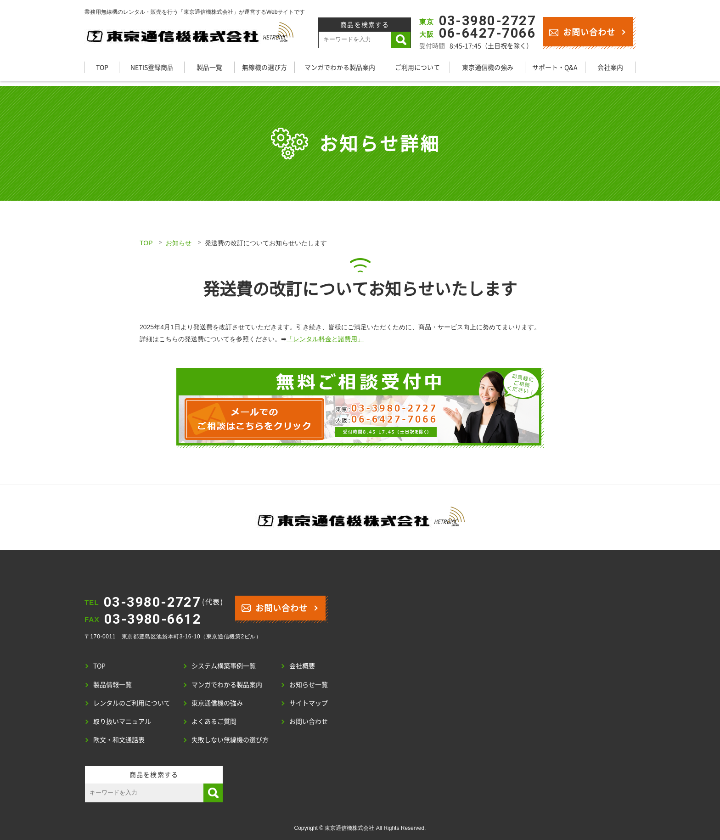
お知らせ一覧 (308, 684)
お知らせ (178, 243)
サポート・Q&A (555, 67)
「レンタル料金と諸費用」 (325, 339)
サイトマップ (308, 702)
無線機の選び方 (264, 67)
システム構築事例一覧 (223, 665)
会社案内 (610, 67)
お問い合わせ (582, 31)
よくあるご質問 (213, 721)
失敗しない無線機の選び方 (230, 739)
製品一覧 (209, 67)
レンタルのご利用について (131, 702)
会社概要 (302, 665)
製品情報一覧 (112, 684)
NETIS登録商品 (152, 67)
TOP (102, 67)
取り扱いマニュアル (122, 721)
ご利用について (417, 67)
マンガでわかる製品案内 (339, 67)
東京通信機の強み (487, 67)
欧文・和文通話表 (119, 739)
